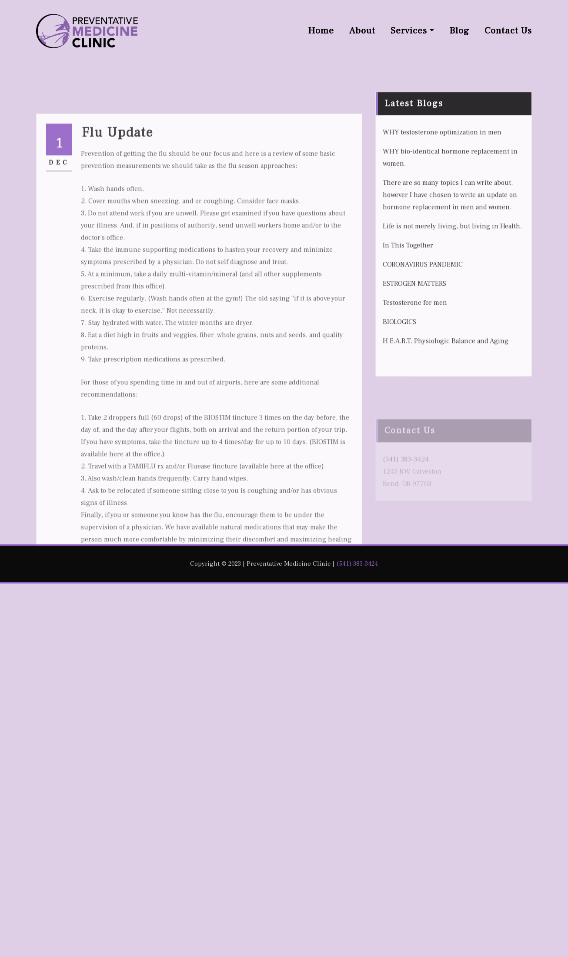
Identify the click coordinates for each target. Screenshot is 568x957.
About (362, 31)
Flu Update (117, 231)
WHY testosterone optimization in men (442, 193)
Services (412, 31)
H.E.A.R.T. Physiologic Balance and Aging (445, 402)
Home (321, 31)
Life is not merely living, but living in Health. (452, 287)
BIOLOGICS (399, 383)
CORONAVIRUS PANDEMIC (423, 325)
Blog (459, 31)
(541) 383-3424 (357, 564)
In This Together (408, 306)
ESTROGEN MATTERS (414, 344)
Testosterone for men (415, 364)
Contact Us (508, 31)
